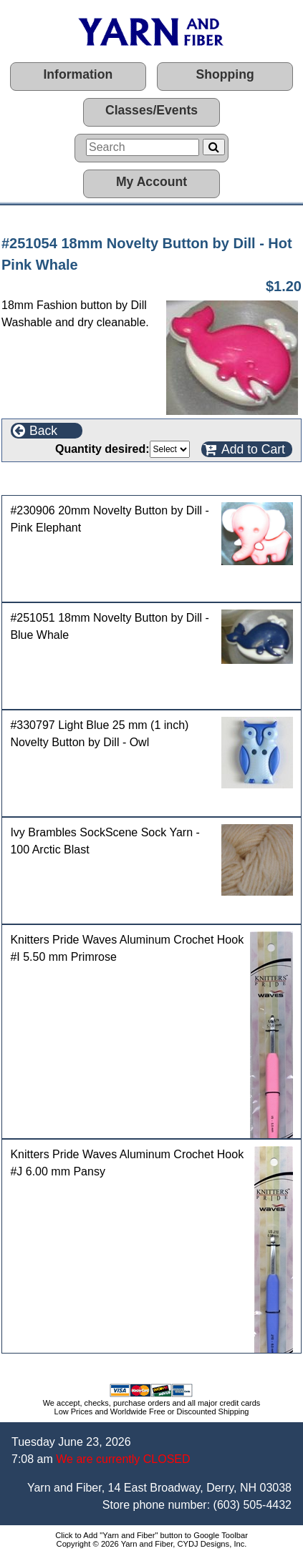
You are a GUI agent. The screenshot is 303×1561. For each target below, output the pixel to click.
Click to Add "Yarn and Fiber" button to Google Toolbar (151, 1535)
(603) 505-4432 (252, 1505)
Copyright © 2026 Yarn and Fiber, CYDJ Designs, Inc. (152, 1544)
